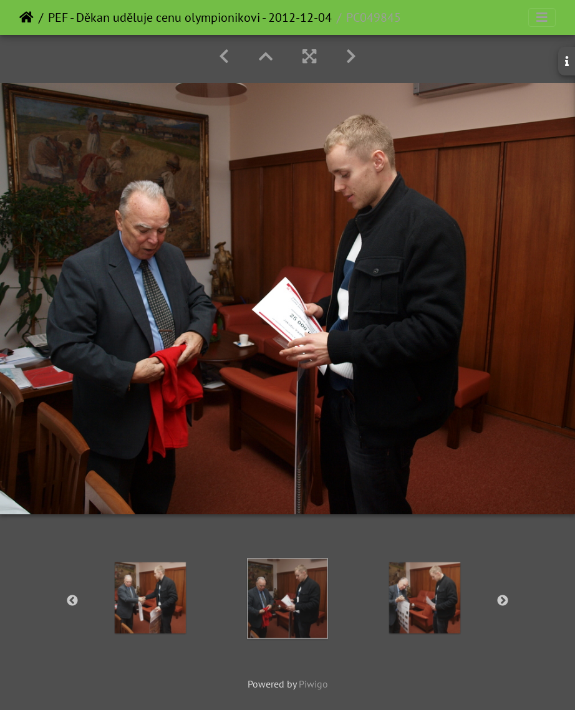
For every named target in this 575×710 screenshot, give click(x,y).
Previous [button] (72, 601)
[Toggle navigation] (542, 17)
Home (26, 17)
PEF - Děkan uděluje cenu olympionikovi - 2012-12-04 (190, 17)
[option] (150, 597)
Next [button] (502, 601)
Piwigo (313, 684)
